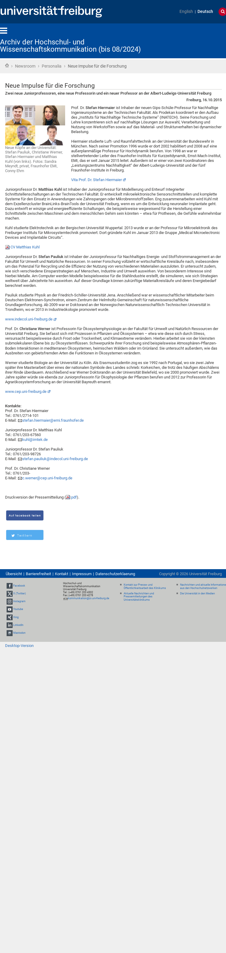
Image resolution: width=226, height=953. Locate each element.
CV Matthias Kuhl (25, 247)
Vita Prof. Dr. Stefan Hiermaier (96, 180)
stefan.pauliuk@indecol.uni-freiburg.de (55, 459)
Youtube (18, 609)
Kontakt (61, 574)
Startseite (7, 65)
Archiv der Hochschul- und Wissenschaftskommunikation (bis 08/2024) (70, 45)
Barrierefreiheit (38, 574)
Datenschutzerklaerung (115, 574)
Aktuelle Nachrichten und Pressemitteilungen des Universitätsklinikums (139, 597)
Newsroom (25, 66)
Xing (16, 617)
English (186, 11)
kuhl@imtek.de (35, 439)
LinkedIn (18, 625)
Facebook (19, 585)
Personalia (52, 66)
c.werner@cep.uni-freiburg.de (47, 478)
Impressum (82, 574)
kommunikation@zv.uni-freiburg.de (88, 598)
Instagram (19, 601)
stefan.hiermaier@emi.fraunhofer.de (53, 420)
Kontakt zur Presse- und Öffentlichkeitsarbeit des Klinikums (145, 586)
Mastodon (19, 632)
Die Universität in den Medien (197, 593)
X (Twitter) (19, 593)
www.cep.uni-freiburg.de (26, 391)
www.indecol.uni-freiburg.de (29, 319)
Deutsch (205, 11)
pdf (74, 497)
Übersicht (14, 574)
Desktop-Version (19, 645)
